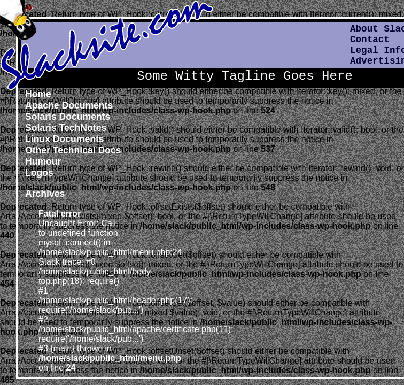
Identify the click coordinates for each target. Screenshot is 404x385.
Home (38, 94)
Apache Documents (69, 105)
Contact (370, 39)
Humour (43, 161)
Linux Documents (64, 139)
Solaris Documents (67, 116)
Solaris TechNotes (65, 127)
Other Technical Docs (73, 150)
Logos (39, 172)
